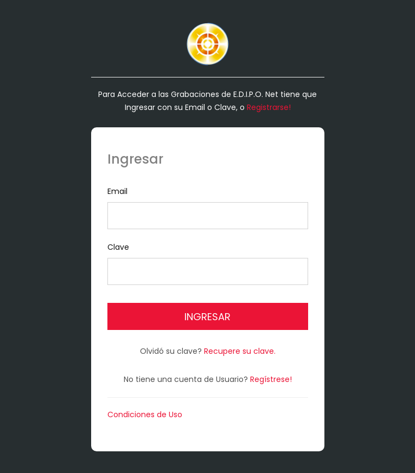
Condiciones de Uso (144, 414)
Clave (207, 263)
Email (207, 207)
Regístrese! (271, 379)
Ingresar (207, 316)
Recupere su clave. (240, 351)
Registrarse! (269, 107)
